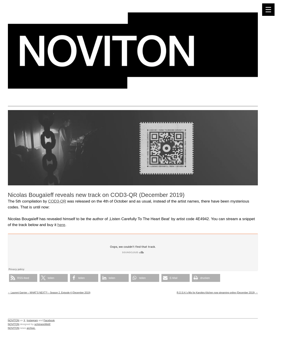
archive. (31, 328)
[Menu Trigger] (268, 9)
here (61, 224)
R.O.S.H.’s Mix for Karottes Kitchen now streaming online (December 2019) (217, 292)
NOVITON (13, 320)
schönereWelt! (42, 324)
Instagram (32, 320)
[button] (23, 278)
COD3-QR (57, 201)
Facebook (49, 320)
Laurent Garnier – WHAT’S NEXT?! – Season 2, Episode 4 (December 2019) (49, 292)
